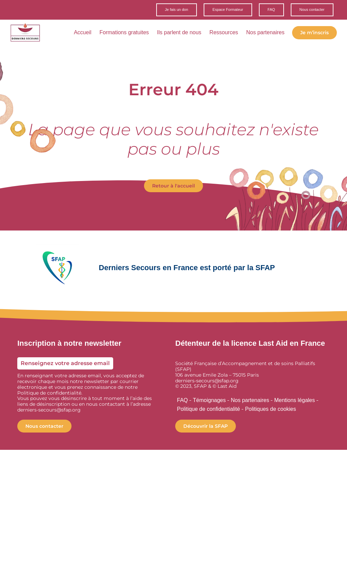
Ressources (223, 33)
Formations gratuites (124, 33)
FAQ (182, 400)
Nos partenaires (265, 33)
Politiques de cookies (270, 409)
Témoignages (209, 400)
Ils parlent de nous (179, 33)
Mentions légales (294, 400)
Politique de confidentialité (208, 409)
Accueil (82, 33)
